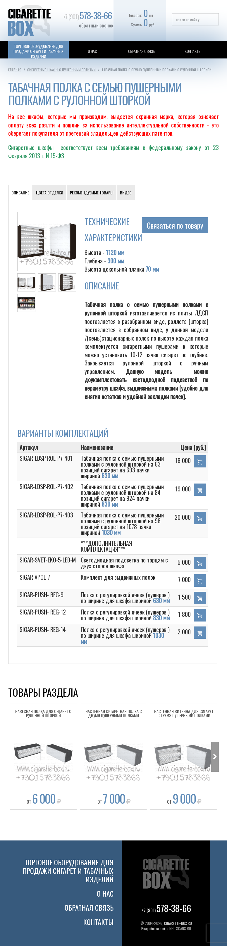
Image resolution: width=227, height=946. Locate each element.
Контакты (193, 51)
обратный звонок (96, 25)
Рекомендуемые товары (91, 192)
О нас (92, 51)
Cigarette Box (34, 20)
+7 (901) (87, 16)
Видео (126, 192)
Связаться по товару (175, 225)
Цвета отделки (49, 192)
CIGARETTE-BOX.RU (178, 923)
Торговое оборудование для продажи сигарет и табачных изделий (38, 51)
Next (215, 757)
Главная (14, 69)
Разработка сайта (154, 928)
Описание (20, 192)
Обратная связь (141, 51)
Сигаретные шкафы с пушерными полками (61, 69)
